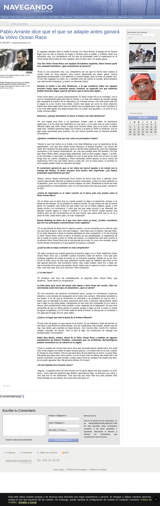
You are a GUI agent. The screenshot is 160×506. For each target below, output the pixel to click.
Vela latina (41, 17)
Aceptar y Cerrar (27, 502)
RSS (67, 486)
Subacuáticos (80, 17)
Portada (5, 17)
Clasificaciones (136, 17)
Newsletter (27, 486)
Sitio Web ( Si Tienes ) (62, 430)
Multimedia (123, 17)
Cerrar (7, 386)
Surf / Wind (54, 17)
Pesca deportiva (95, 17)
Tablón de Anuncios (48, 486)
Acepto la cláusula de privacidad (19, 444)
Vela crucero (28, 17)
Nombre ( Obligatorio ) (62, 416)
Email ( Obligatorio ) (61, 423)
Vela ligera (15, 17)
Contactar (11, 486)
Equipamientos (110, 17)
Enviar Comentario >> (63, 444)
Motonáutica (67, 17)
